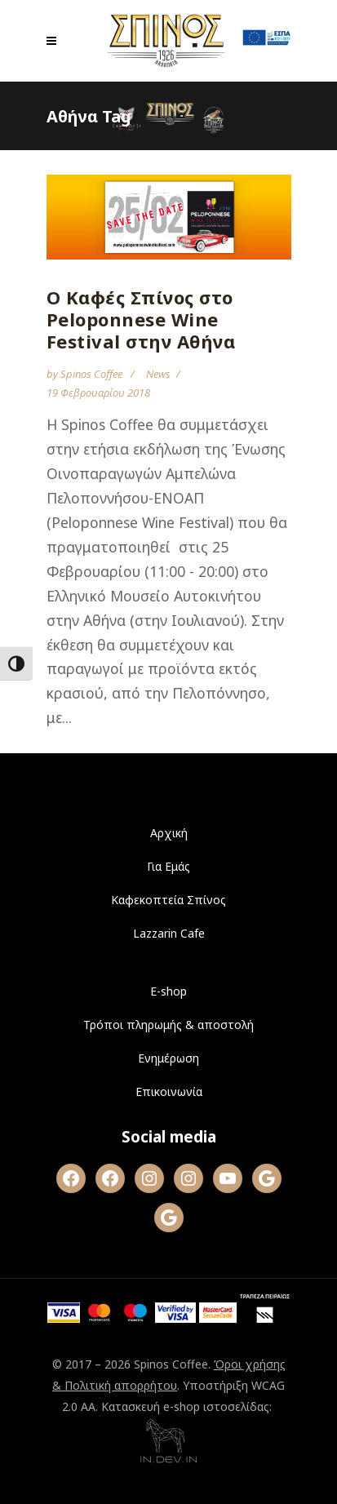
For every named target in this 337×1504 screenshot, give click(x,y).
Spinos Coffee (92, 373)
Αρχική (169, 833)
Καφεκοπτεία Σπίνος (168, 899)
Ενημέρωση (168, 1058)
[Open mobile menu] (55, 41)
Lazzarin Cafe (169, 933)
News (158, 373)
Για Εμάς (168, 866)
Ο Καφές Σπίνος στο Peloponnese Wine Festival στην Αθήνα (141, 319)
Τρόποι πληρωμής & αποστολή (168, 1024)
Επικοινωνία (168, 1091)
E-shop (168, 991)
